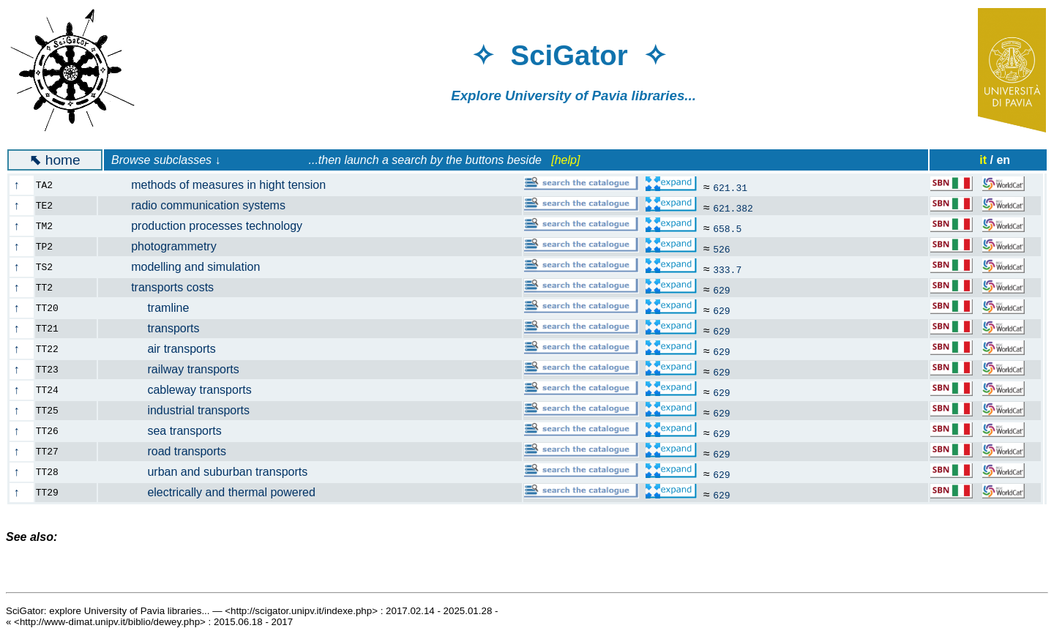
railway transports (177, 369)
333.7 (727, 269)
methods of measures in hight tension (221, 185)
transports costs (165, 287)
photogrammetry (166, 246)
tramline (152, 308)
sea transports (168, 431)
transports (157, 328)
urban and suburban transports (211, 472)
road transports (171, 451)
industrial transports (182, 410)
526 (721, 248)
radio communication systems (200, 205)
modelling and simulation (188, 267)
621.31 (730, 187)
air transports (165, 349)
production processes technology (209, 226)
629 (721, 289)
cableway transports (183, 390)
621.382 (733, 207)
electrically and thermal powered (215, 492)
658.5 (727, 228)
